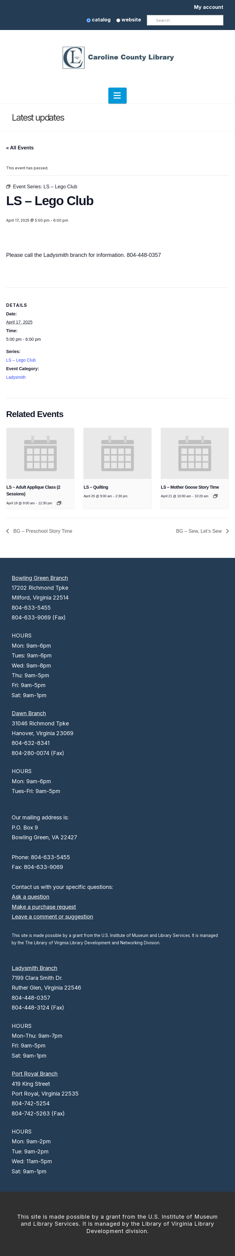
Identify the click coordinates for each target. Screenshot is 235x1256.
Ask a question (30, 896)
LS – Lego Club (21, 360)
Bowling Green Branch (40, 578)
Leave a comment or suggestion (52, 916)
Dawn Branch (29, 713)
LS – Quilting (96, 487)
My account (208, 7)
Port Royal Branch (35, 1073)
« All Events (20, 147)
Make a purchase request (44, 907)
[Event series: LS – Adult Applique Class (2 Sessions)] (59, 503)
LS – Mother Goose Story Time (190, 487)
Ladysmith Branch (34, 968)
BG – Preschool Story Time (42, 531)
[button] (117, 95)
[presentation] (40, 453)
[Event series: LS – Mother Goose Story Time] (215, 496)
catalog (98, 20)
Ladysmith (16, 377)
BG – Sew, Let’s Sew (199, 531)
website (128, 20)
